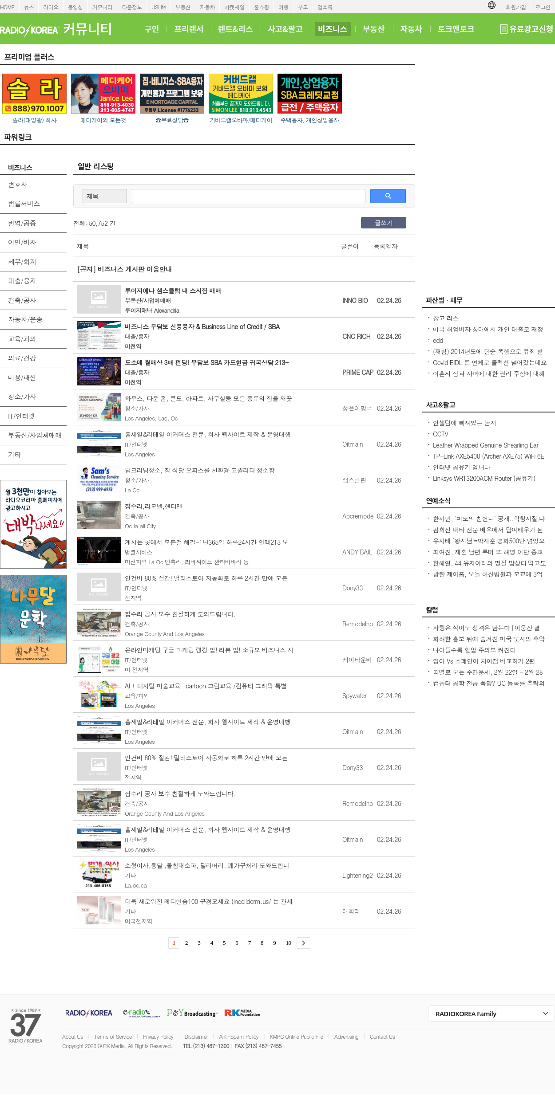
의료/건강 (22, 357)
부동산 (182, 7)
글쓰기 (383, 222)
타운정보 (132, 7)
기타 (14, 454)
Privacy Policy (158, 1036)
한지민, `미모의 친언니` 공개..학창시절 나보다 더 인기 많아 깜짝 (489, 523)
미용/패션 (22, 377)
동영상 (75, 7)
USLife (158, 7)
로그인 (543, 7)
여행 (283, 7)
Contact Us (382, 1036)
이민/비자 (22, 242)
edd (438, 340)
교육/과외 (22, 338)
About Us (72, 1036)
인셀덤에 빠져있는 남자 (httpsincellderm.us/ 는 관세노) (474, 427)
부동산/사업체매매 (35, 435)
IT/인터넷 (21, 415)
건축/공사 (22, 300)
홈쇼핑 (261, 7)
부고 (303, 7)
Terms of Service (113, 1036)
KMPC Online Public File (296, 1036)
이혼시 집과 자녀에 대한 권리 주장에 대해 (489, 373)
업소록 (325, 7)
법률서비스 (24, 203)
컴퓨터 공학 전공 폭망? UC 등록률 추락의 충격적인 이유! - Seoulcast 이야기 (489, 687)
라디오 (50, 7)
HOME (7, 7)
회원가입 (516, 7)
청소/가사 (22, 396)
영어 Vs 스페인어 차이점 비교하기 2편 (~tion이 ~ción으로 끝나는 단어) (484, 665)
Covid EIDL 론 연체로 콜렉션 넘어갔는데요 (490, 362)
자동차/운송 (25, 319)
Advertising (346, 1036)
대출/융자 (22, 280)
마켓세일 (234, 7)
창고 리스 (446, 318)
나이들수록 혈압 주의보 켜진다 (474, 649)
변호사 (17, 184)
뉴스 (29, 7)
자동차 (207, 7)
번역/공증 (22, 223)
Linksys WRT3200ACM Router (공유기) (484, 478)
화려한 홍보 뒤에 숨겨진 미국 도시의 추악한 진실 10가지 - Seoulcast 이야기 (489, 643)
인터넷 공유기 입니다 (461, 467)
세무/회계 (22, 261)
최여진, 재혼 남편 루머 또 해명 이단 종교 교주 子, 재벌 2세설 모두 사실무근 (488, 556)
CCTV (440, 433)
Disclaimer (196, 1036)
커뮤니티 (102, 7)
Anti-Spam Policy (238, 1036)
